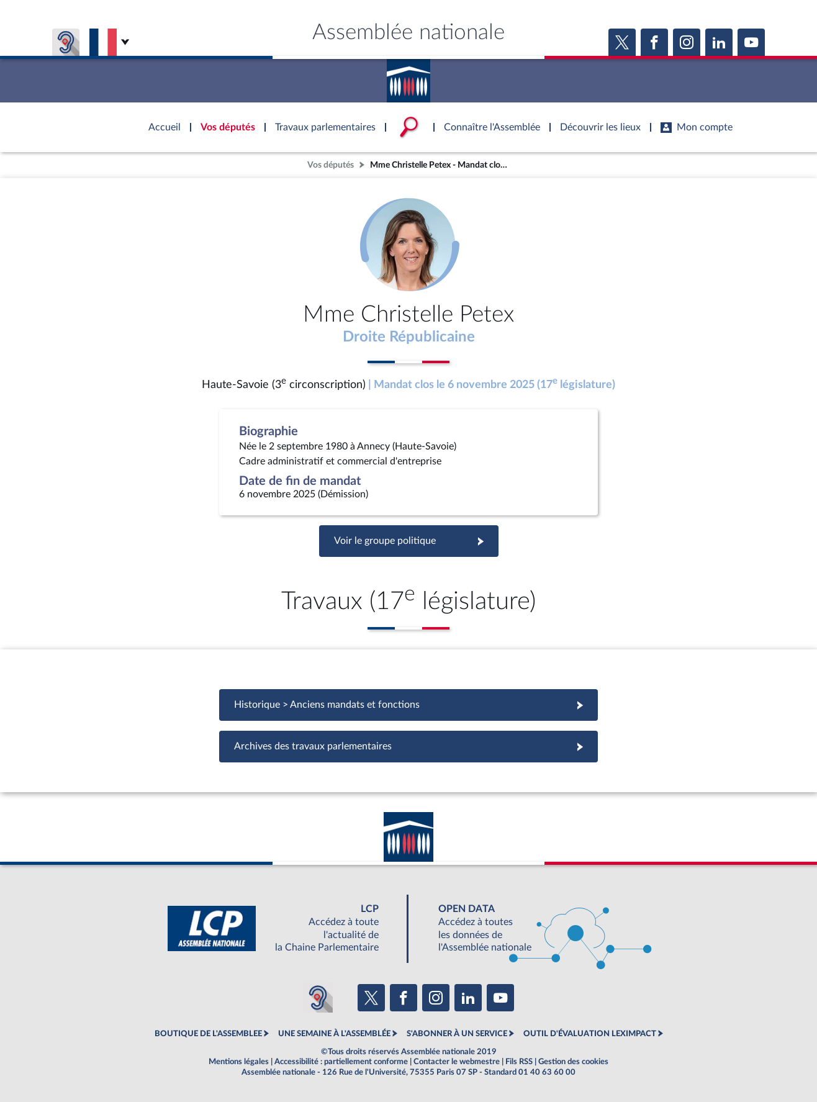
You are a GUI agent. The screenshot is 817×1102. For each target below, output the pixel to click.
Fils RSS (519, 1061)
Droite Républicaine (409, 337)
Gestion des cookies (573, 1061)
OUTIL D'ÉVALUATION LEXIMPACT (589, 1033)
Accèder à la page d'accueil (408, 76)
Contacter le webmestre (456, 1061)
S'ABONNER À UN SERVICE (457, 1033)
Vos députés (330, 164)
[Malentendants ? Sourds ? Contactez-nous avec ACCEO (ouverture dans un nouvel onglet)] (318, 998)
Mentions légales (239, 1061)
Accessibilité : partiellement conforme (341, 1061)
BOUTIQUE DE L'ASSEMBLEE (208, 1033)
